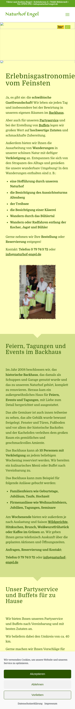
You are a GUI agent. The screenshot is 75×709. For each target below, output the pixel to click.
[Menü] (67, 14)
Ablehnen (37, 684)
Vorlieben (38, 694)
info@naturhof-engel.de (45, 4)
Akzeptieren (37, 673)
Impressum (50, 703)
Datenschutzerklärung (30, 703)
